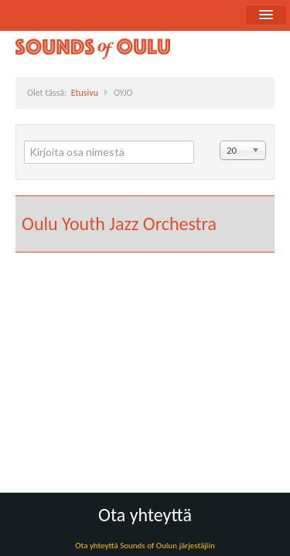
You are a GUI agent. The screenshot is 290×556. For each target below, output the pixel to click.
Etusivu (84, 92)
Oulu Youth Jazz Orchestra (119, 223)
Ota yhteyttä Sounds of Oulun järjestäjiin (144, 546)
